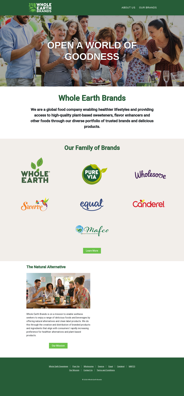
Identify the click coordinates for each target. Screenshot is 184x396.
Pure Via (75, 366)
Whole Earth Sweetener (58, 366)
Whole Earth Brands (95, 379)
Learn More (92, 250)
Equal (110, 366)
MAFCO (132, 366)
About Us (128, 7)
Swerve (101, 366)
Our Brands (148, 7)
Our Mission (58, 345)
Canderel (120, 366)
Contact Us (88, 370)
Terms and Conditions (106, 370)
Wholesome (89, 366)
